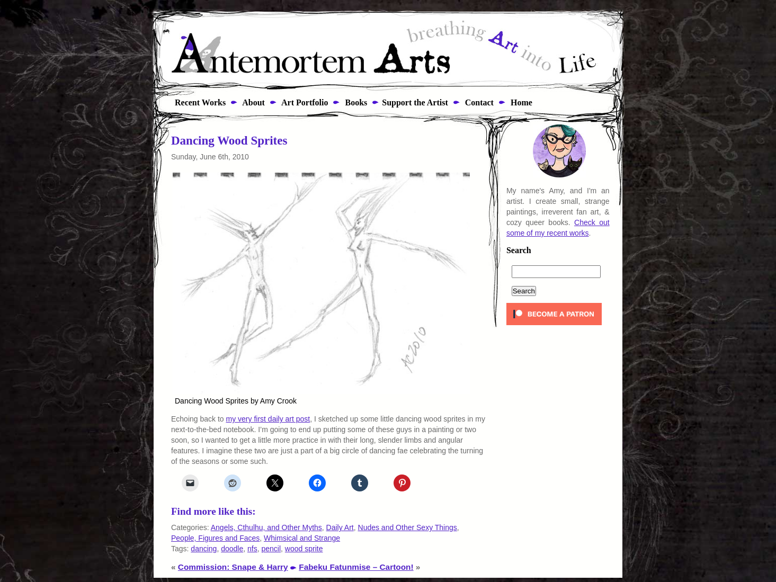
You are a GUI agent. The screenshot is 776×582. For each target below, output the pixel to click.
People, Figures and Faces (215, 538)
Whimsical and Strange (302, 538)
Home (520, 102)
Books (355, 102)
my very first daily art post (268, 419)
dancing (204, 548)
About (252, 102)
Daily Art (340, 527)
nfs (252, 548)
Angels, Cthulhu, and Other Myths (266, 527)
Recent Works (197, 102)
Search (518, 250)
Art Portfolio (304, 102)
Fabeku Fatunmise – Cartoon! (356, 566)
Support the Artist (415, 102)
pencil (271, 548)
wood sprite (304, 548)
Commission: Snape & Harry (233, 566)
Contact (478, 102)
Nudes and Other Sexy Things (407, 527)
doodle (232, 548)
